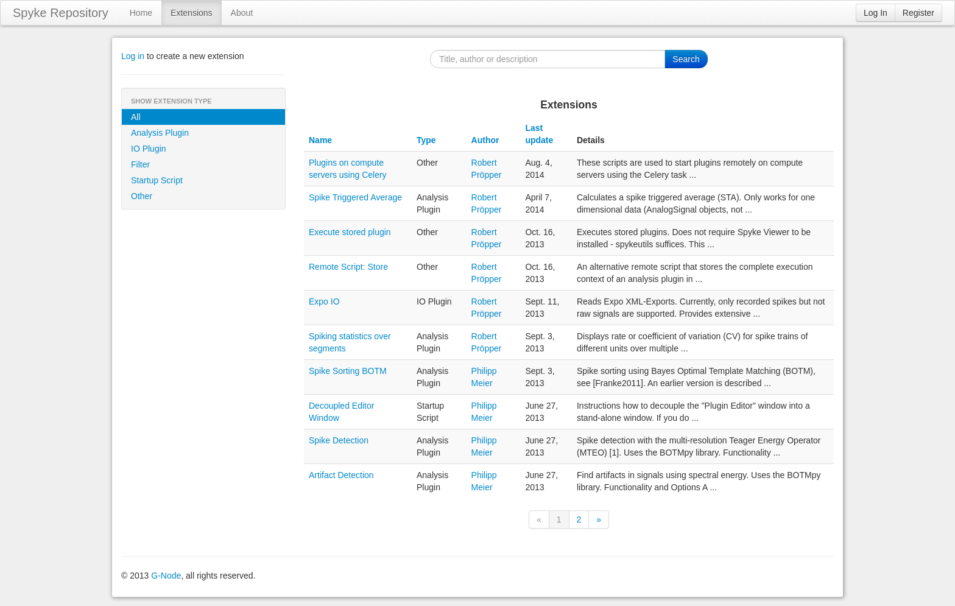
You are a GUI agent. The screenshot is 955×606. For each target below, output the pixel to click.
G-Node (166, 575)
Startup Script (157, 180)
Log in (132, 56)
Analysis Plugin (160, 133)
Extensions (191, 13)
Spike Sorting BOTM (348, 371)
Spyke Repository (60, 12)
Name (320, 140)
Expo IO (324, 301)
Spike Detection (338, 440)
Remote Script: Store (348, 267)
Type (426, 140)
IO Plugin (148, 148)
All (136, 117)
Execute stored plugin (350, 232)
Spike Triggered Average (355, 197)
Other (141, 196)
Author (485, 140)
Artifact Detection (341, 475)
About (242, 13)
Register (918, 13)
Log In (875, 13)
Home (141, 13)
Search (685, 59)
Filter (140, 164)
